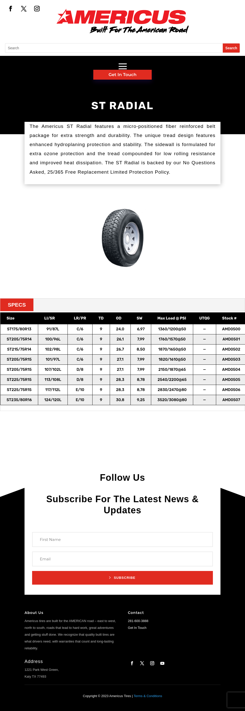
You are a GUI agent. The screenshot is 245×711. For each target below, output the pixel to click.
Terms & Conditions (147, 696)
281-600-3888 (138, 621)
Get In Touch (122, 74)
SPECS (17, 305)
